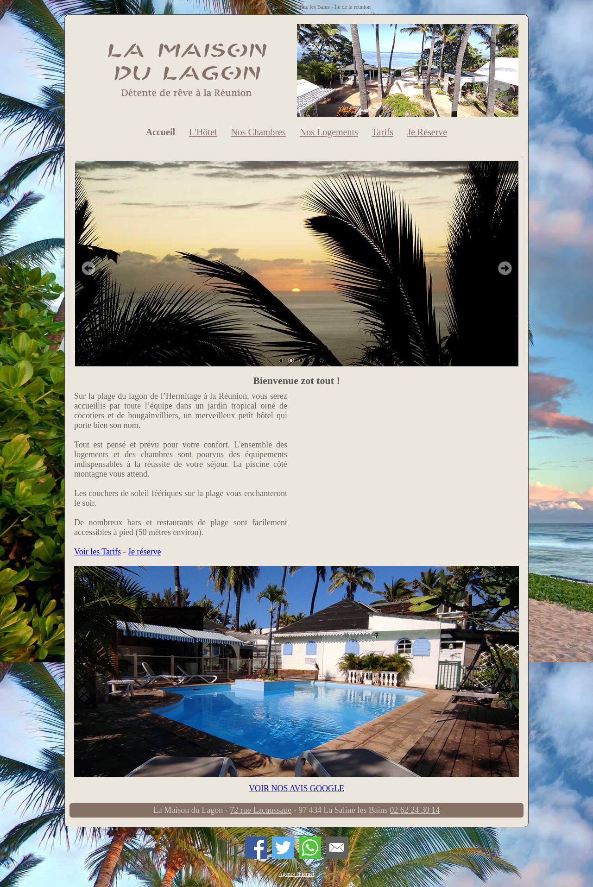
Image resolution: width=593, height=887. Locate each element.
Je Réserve (427, 132)
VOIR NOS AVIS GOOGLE (296, 788)
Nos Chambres (258, 132)
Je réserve (144, 551)
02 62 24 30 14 (415, 810)
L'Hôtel (203, 132)
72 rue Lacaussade (260, 810)
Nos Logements (329, 132)
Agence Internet (297, 874)
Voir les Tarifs (97, 551)
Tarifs (382, 132)
